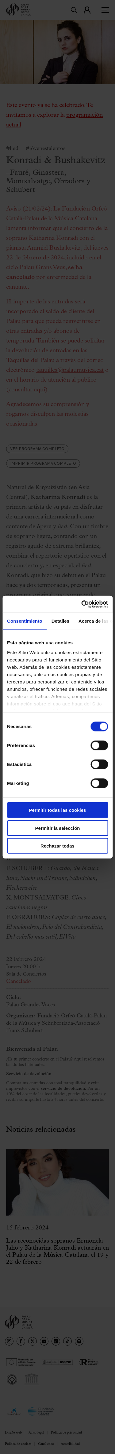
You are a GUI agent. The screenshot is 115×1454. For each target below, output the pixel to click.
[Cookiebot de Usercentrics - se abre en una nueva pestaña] (82, 604)
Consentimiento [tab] (24, 621)
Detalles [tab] (60, 621)
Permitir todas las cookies (57, 810)
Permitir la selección (57, 827)
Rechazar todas (57, 845)
